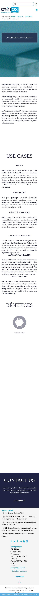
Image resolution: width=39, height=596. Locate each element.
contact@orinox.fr (18, 568)
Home (13, 16)
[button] (19, 500)
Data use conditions (13, 590)
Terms (31, 590)
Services (20, 16)
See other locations (19, 571)
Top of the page (19, 592)
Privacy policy (24, 590)
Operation (28, 16)
